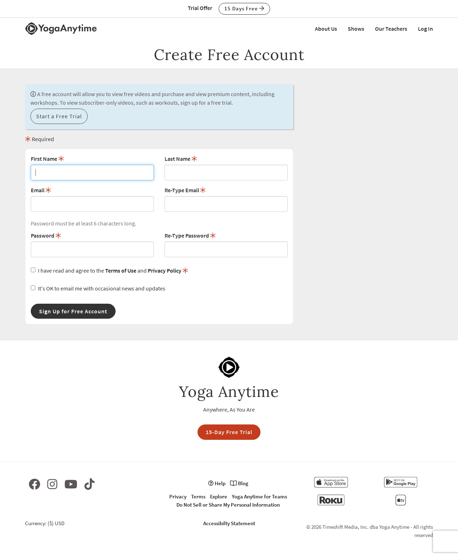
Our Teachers (391, 28)
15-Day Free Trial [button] (229, 432)
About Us (326, 28)
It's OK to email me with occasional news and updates (98, 288)
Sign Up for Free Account (73, 311)
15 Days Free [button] (244, 8)
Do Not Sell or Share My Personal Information (228, 504)
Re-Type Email (185, 190)
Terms (198, 496)
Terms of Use (120, 270)
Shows (356, 28)
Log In (425, 28)
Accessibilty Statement (229, 523)
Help (216, 483)
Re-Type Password (190, 235)
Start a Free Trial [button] (59, 116)
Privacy (177, 496)
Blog (239, 483)
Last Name (181, 158)
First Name (47, 158)
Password (46, 235)
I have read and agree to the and (109, 270)
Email (41, 190)
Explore (218, 496)
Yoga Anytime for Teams (259, 496)
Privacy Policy (164, 270)
